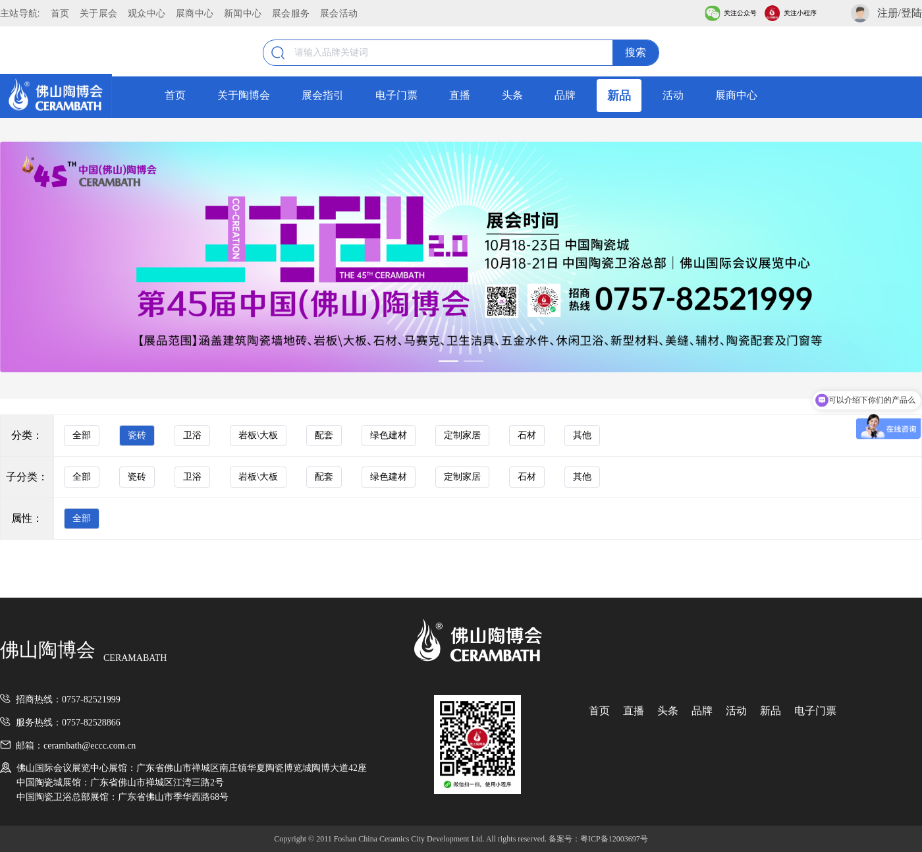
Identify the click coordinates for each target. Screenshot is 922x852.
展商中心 (194, 13)
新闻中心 (242, 13)
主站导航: (20, 13)
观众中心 (146, 13)
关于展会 (98, 13)
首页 (60, 13)
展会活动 (339, 13)
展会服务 (291, 13)
